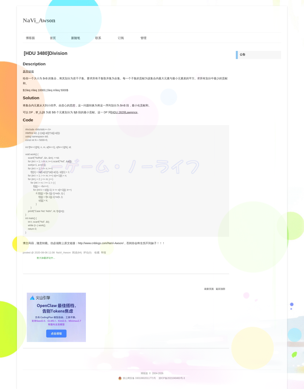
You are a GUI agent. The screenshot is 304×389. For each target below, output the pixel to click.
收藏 (96, 252)
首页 (53, 38)
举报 (103, 252)
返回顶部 (220, 289)
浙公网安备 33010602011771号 (137, 378)
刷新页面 (209, 289)
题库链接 (28, 71)
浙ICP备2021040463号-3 (172, 378)
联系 (98, 38)
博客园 (30, 38)
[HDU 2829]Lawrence (124, 112)
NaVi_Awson (39, 20)
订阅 (121, 38)
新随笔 (75, 38)
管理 (143, 38)
